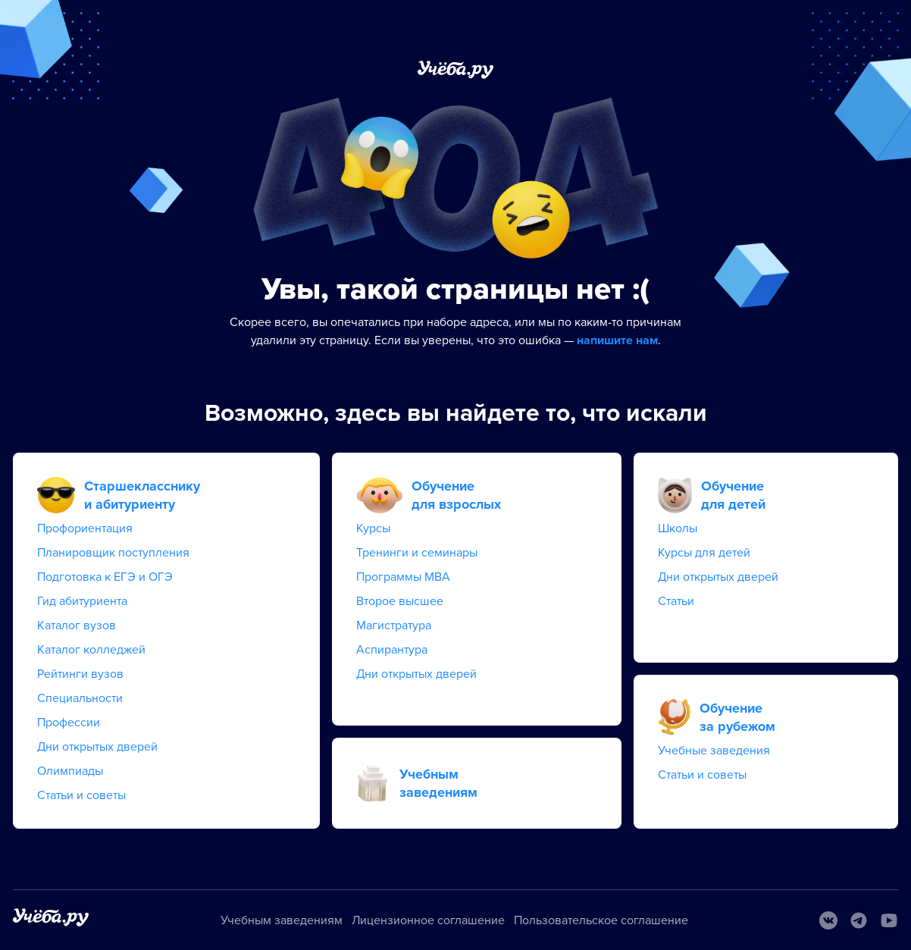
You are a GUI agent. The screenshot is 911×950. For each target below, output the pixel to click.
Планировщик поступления (113, 552)
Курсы (373, 528)
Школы (677, 528)
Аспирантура (391, 649)
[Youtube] (889, 920)
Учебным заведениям (282, 920)
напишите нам (617, 340)
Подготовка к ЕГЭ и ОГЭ (105, 577)
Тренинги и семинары (416, 552)
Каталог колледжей (91, 649)
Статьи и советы (81, 795)
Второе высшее (399, 601)
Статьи (676, 601)
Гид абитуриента (82, 601)
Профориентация (85, 528)
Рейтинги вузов (80, 674)
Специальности (80, 698)
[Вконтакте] (828, 920)
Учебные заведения (714, 750)
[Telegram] (859, 920)
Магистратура (393, 625)
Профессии (68, 722)
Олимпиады (70, 771)
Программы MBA (403, 577)
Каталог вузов (76, 625)
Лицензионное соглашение (428, 920)
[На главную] (51, 920)
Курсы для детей (704, 552)
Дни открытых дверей (97, 746)
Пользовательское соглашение (601, 920)
